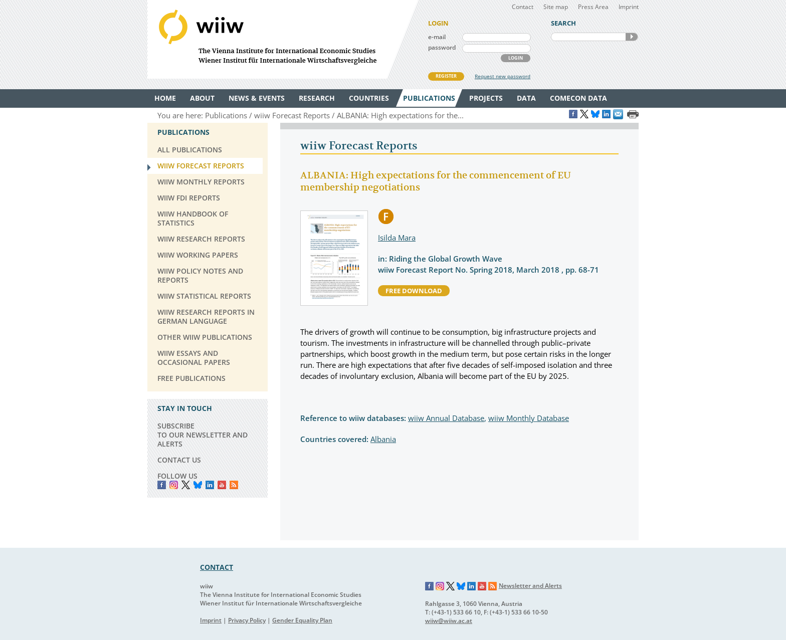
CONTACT (216, 567)
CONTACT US (179, 460)
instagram (173, 485)
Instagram (440, 586)
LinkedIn (210, 485)
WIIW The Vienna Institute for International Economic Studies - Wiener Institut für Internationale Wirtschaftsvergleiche (282, 39)
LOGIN (515, 58)
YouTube (222, 485)
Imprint (629, 7)
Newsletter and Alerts (530, 585)
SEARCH (632, 37)
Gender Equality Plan (302, 620)
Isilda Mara (397, 238)
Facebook (161, 485)
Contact (522, 7)
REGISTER (446, 76)
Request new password (502, 76)
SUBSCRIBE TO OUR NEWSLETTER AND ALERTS (202, 435)
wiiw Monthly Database (528, 418)
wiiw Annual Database (446, 418)
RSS (234, 485)
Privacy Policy (247, 620)
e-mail (437, 37)
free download (413, 290)
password (442, 47)
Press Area (593, 7)
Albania (383, 439)
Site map (555, 7)
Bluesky (197, 485)
